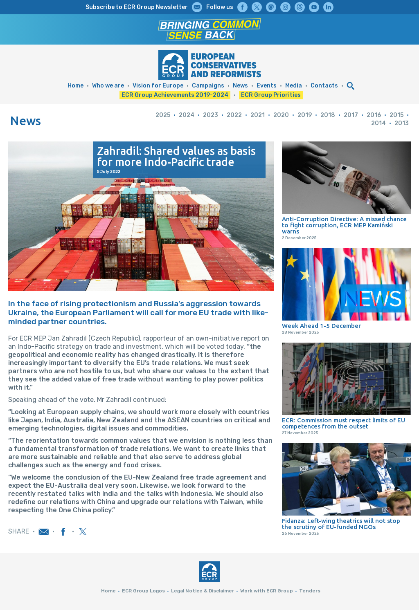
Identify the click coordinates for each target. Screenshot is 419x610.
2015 (396, 115)
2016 (374, 115)
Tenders (309, 591)
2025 (162, 115)
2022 (234, 115)
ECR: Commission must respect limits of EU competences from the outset (343, 423)
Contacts (324, 85)
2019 (304, 115)
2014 (378, 123)
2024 (186, 115)
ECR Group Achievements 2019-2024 (175, 95)
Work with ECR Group (266, 591)
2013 (401, 123)
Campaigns (208, 85)
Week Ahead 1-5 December (321, 326)
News (240, 85)
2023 (210, 115)
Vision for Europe (158, 85)
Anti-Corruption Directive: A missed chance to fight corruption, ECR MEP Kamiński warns (344, 225)
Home (75, 85)
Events (267, 85)
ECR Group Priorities (271, 95)
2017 (351, 115)
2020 (281, 115)
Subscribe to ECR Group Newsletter (137, 7)
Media (293, 85)
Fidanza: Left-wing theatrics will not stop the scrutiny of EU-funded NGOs (341, 524)
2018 (327, 115)
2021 (257, 115)
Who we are (108, 85)
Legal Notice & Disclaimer (202, 591)
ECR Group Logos (143, 591)
